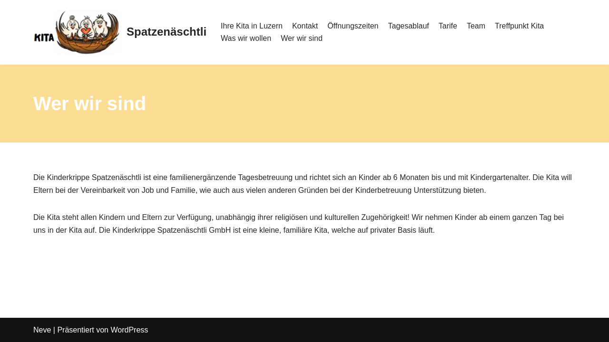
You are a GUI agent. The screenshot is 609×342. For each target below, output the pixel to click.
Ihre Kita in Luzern (252, 26)
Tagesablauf (408, 26)
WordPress (129, 330)
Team (476, 26)
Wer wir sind (302, 38)
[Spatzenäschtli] (119, 32)
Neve (42, 330)
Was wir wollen (246, 38)
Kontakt (305, 26)
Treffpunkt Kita (519, 26)
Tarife (448, 26)
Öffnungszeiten (352, 26)
